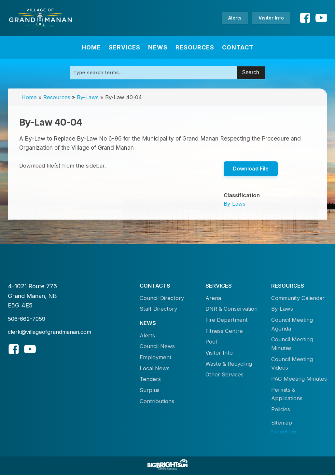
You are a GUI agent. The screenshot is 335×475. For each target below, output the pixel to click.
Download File (251, 168)
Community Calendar (298, 298)
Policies (280, 409)
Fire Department (226, 320)
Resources (194, 47)
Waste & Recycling (228, 363)
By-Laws (88, 97)
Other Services (224, 374)
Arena (213, 298)
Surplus (150, 390)
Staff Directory (158, 308)
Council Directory (162, 298)
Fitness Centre (224, 331)
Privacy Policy (283, 431)
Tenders (150, 379)
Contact (238, 47)
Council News (157, 346)
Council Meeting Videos (292, 363)
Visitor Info (271, 17)
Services (124, 47)
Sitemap (281, 422)
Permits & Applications (286, 394)
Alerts (235, 17)
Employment (156, 357)
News (158, 47)
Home (91, 47)
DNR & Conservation (231, 308)
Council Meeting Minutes (292, 343)
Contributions (157, 401)
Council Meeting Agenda (292, 324)
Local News (155, 368)
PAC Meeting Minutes (299, 378)
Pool (211, 341)
